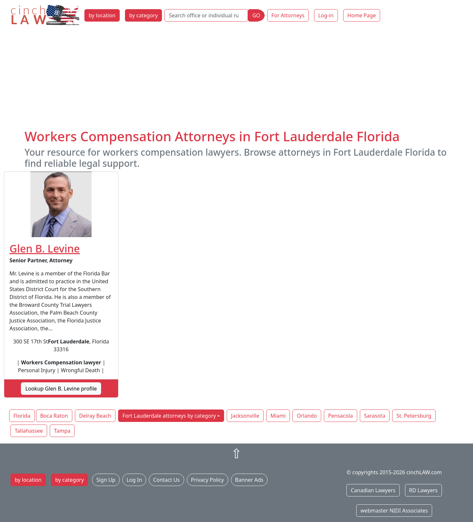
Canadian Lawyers (373, 490)
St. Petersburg (413, 415)
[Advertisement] (236, 79)
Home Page (361, 15)
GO (256, 15)
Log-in (326, 15)
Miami (278, 415)
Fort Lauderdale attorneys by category (169, 415)
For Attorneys (288, 15)
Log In (134, 479)
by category (143, 15)
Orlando (307, 415)
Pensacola (340, 415)
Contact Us (166, 479)
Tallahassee (29, 430)
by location (102, 15)
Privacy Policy (207, 479)
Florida (21, 415)
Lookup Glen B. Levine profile (61, 388)
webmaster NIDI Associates (394, 510)
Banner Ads (249, 479)
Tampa (62, 430)
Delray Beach (95, 415)
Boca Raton (54, 415)
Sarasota (374, 415)
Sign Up (105, 479)
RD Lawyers (423, 490)
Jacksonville (245, 415)
